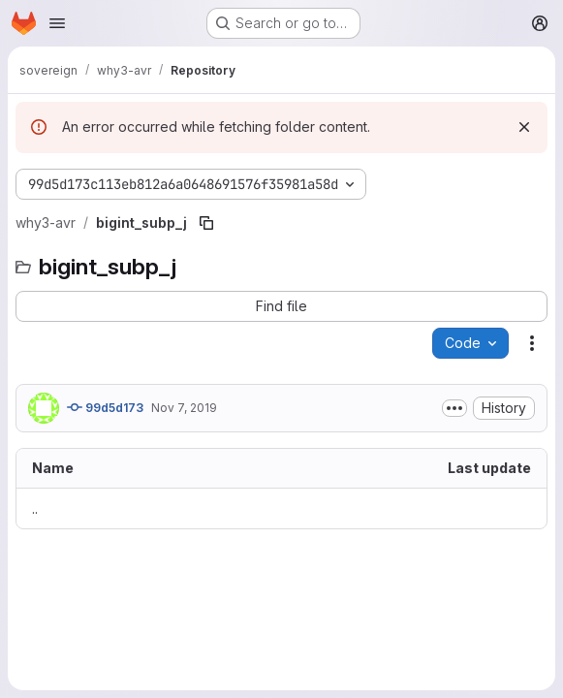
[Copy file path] (206, 222)
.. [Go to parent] (35, 508)
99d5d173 (105, 407)
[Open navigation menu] (57, 23)
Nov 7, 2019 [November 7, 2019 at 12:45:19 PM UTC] (184, 407)
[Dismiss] (524, 127)
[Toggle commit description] (454, 408)
